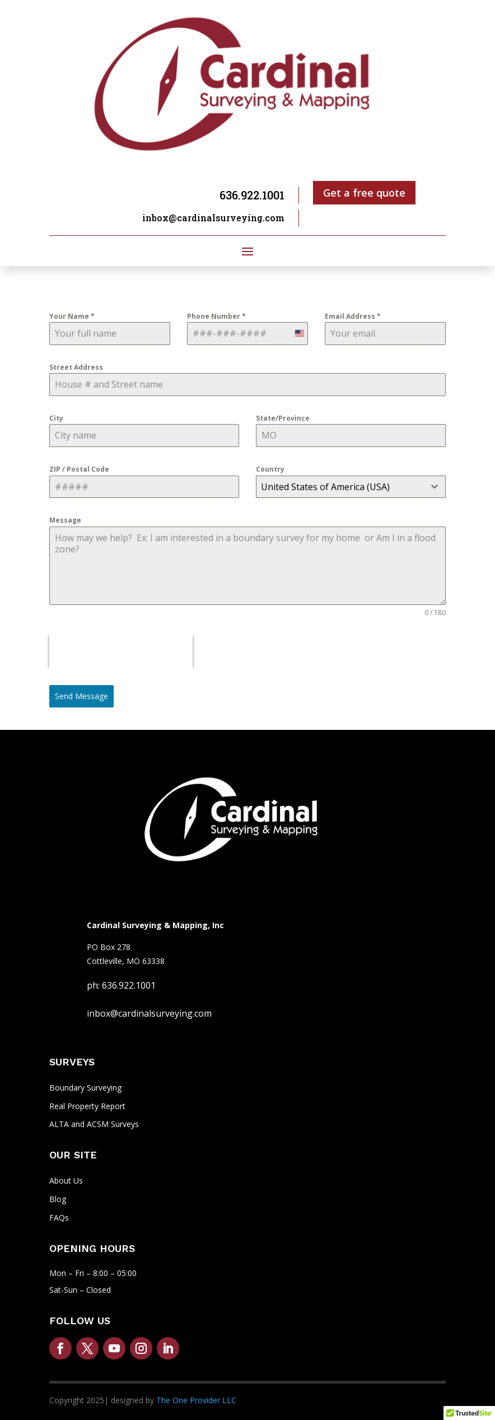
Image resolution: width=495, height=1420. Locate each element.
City (56, 418)
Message (65, 520)
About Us (66, 1180)
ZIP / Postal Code (79, 469)
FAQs (59, 1217)
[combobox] (351, 487)
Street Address (76, 367)
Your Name (72, 316)
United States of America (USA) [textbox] (325, 487)
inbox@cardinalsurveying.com (213, 218)
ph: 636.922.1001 (121, 985)
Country (270, 469)
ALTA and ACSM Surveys (94, 1124)
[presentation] (121, 651)
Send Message (81, 696)
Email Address (353, 316)
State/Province (283, 418)
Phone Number (216, 316)
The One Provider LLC (196, 1400)
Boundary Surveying (85, 1087)
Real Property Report (87, 1106)
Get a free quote (364, 192)
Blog (57, 1199)
